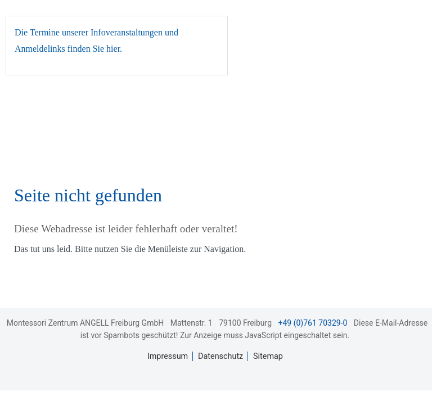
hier (113, 48)
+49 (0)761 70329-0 (313, 322)
